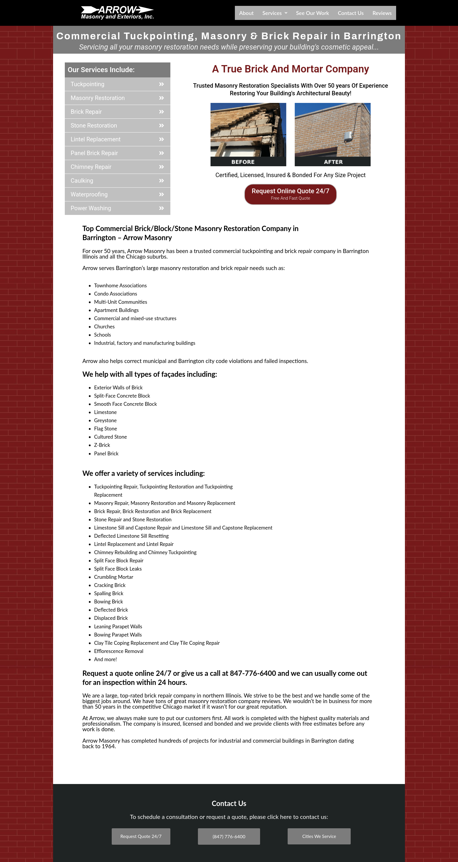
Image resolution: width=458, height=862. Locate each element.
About (246, 13)
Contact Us (351, 13)
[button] (275, 13)
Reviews (382, 13)
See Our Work (312, 13)
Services (274, 13)
